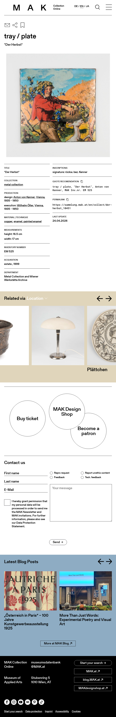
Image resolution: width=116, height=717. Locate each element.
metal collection (13, 184)
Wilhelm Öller (25, 205)
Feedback (59, 477)
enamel (18, 221)
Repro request (61, 473)
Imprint (49, 711)
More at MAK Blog (58, 643)
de (76, 6)
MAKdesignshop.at (93, 688)
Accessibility (62, 711)
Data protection (33, 711)
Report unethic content (97, 473)
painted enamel (33, 221)
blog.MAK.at (93, 680)
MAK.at (93, 671)
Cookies (76, 711)
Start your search (93, 663)
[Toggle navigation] (109, 8)
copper (8, 221)
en (82, 6)
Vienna (40, 197)
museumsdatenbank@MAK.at (44, 664)
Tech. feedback (93, 477)
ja (87, 6)
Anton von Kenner (24, 197)
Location (35, 298)
